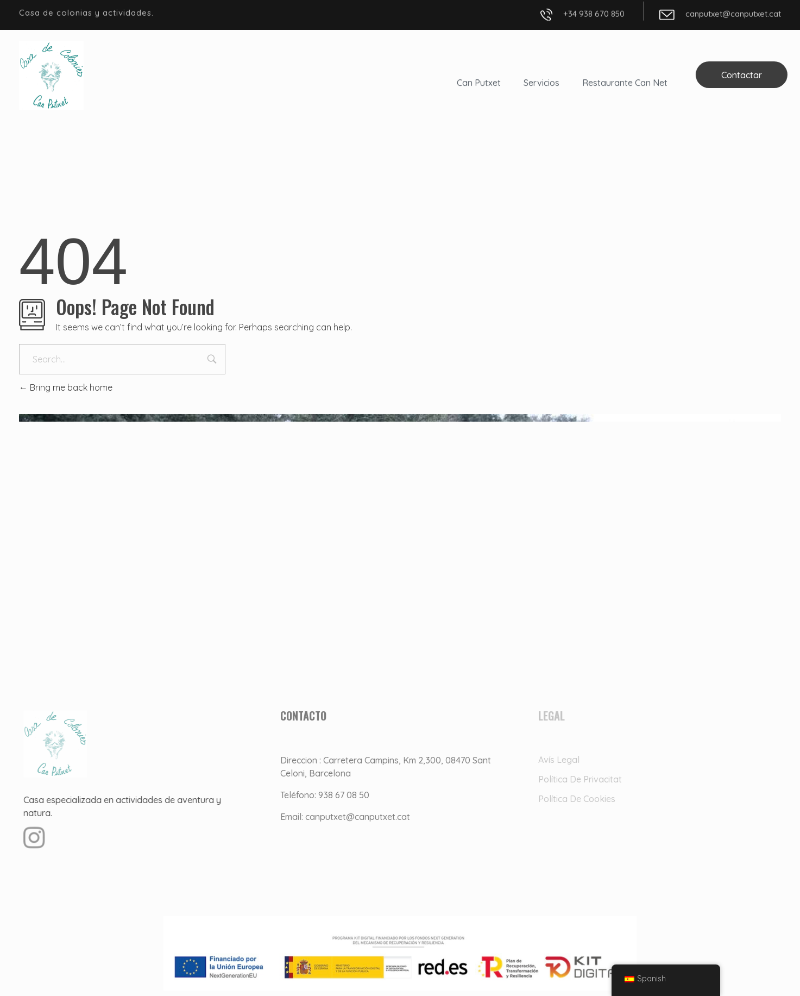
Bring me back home (65, 387)
